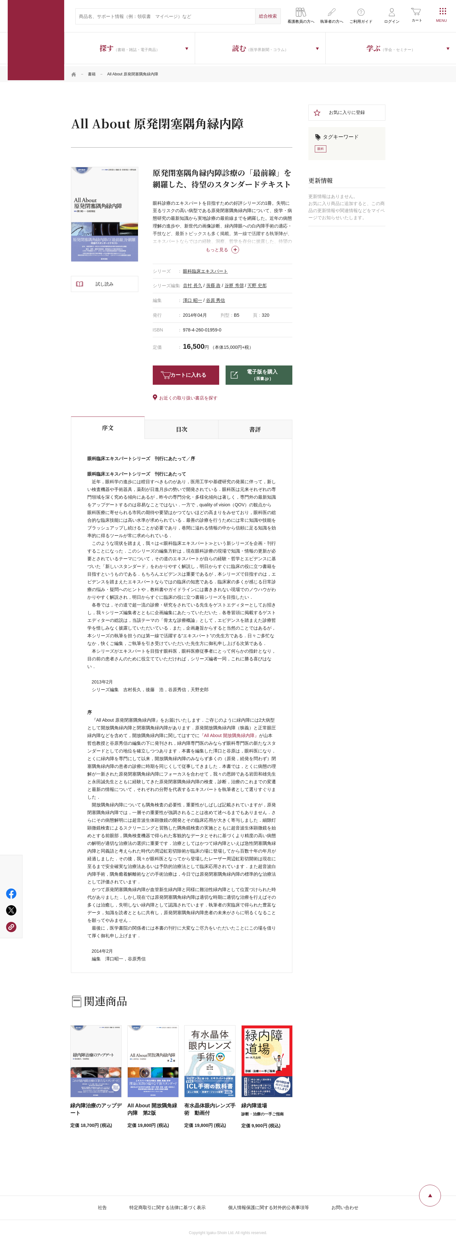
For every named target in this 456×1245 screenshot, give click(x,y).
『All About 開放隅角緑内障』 (229, 733)
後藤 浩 (213, 283)
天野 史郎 (257, 283)
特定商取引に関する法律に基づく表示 (167, 1205)
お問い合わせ (344, 1205)
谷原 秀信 (234, 283)
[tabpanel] (104, 212)
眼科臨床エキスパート (205, 268)
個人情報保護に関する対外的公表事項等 (268, 1205)
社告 (102, 1205)
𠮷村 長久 (192, 283)
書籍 (92, 72)
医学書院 (36, 40)
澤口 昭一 (192, 298)
